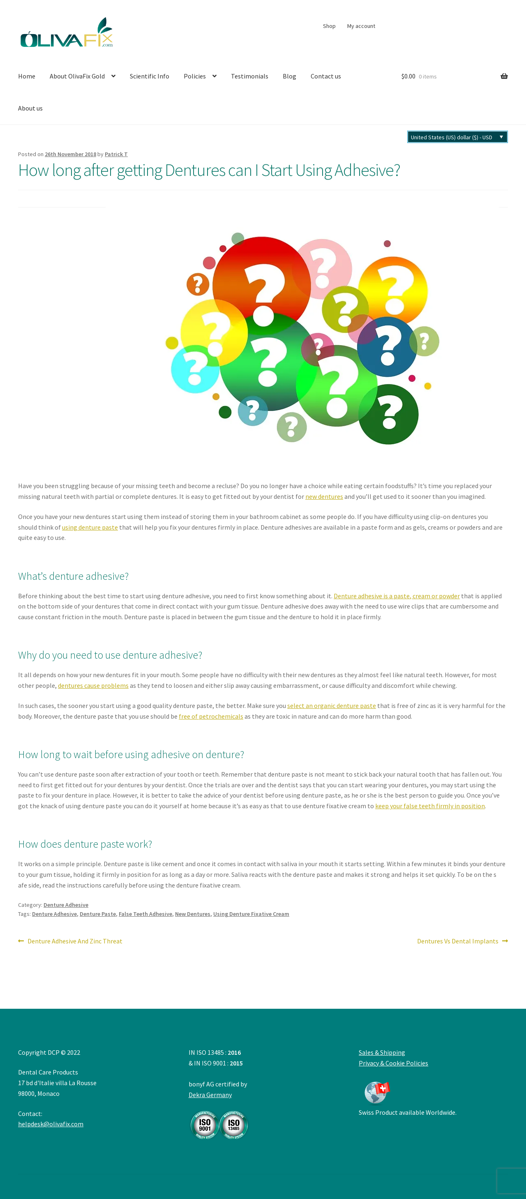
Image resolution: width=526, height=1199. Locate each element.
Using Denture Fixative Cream (251, 914)
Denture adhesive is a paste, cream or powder (397, 596)
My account (361, 26)
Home (26, 76)
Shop (329, 26)
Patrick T (116, 154)
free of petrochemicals (211, 716)
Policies (195, 76)
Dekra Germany (219, 1115)
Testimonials (249, 76)
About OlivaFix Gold (77, 76)
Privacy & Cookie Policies (393, 1063)
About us (30, 108)
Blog (289, 76)
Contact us (326, 76)
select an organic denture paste (331, 705)
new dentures (324, 496)
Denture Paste (98, 914)
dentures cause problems (93, 685)
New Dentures (192, 914)
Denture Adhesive (66, 904)
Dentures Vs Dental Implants (457, 941)
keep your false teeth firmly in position (430, 806)
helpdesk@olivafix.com (50, 1124)
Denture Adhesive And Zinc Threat (74, 941)
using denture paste (90, 527)
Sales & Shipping (382, 1052)
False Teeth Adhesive (145, 914)
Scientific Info (149, 76)
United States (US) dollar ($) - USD (451, 137)
